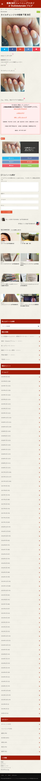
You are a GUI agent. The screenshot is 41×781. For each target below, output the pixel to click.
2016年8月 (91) (5, 545)
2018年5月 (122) (5, 449)
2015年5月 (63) (5, 613)
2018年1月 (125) (5, 467)
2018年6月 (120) (5, 445)
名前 (2, 193)
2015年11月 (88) (5, 586)
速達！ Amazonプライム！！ (12, 341)
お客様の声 (20, 113)
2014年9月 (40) (5, 649)
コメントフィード (6, 767)
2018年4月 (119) (5, 454)
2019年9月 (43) (5, 376)
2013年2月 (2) (5, 709)
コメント (4, 181)
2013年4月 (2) (5, 704)
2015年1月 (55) (5, 631)
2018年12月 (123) (6, 417)
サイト (2, 205)
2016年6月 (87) (5, 554)
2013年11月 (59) (5, 695)
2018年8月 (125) (5, 436)
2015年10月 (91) (5, 590)
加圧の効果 (17, 109)
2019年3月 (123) (5, 404)
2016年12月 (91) (5, 527)
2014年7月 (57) (5, 658)
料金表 (24, 109)
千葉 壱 (5, 359)
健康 (4, 733)
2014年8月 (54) (5, 654)
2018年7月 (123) (5, 440)
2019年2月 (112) (5, 408)
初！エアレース (8, 346)
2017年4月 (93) (5, 508)
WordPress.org (5, 769)
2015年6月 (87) (5, 608)
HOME (2, 775)
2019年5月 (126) (5, 395)
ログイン (3, 764)
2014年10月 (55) (5, 645)
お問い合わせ (14, 775)
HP (5, 775)
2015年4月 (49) (5, 618)
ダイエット (6, 724)
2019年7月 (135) (5, 386)
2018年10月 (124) (6, 427)
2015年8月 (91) (5, 599)
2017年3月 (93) (5, 513)
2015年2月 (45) (5, 627)
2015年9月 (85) (5, 595)
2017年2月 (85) (5, 517)
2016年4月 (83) (5, 563)
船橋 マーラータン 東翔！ (11, 350)
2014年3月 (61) (5, 677)
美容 (3, 138)
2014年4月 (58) (5, 672)
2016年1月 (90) (5, 577)
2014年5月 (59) (5, 668)
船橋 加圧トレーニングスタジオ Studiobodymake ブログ (20, 4)
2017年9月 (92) (5, 486)
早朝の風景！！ (8, 355)
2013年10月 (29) (5, 699)
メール (3, 199)
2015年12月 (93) (5, 581)
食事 (4, 751)
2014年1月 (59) (5, 686)
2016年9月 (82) (5, 540)
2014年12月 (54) (5, 636)
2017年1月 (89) (5, 522)
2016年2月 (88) (5, 572)
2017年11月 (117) (6, 477)
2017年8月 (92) (5, 490)
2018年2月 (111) (5, 463)
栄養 (4, 742)
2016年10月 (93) (5, 536)
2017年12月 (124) (6, 472)
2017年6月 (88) (5, 499)
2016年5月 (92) (5, 558)
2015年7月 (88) (5, 604)
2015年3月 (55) (5, 622)
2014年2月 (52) (5, 681)
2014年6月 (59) (5, 663)
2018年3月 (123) (5, 458)
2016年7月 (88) (5, 549)
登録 (2, 762)
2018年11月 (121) (6, 422)
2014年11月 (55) (5, 640)
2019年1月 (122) (5, 413)
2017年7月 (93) (5, 495)
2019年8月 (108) (5, 381)
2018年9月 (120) (5, 431)
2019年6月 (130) (5, 390)
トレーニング (6, 728)
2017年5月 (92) (5, 504)
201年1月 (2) (4, 713)
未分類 (5, 738)
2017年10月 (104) (6, 481)
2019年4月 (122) (5, 399)
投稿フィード (4, 766)
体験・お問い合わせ (19, 117)
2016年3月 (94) (5, 568)
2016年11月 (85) (5, 531)
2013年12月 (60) (5, 690)
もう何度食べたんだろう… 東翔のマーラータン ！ (17, 337)
